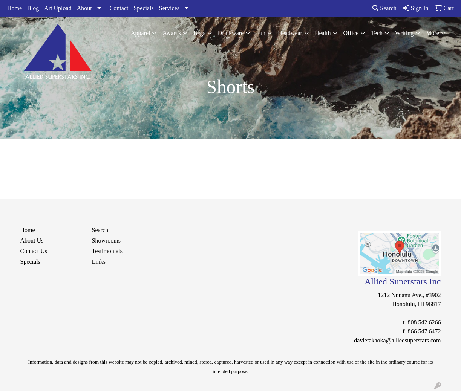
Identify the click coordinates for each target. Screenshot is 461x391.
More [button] (432, 33)
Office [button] (351, 33)
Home (14, 8)
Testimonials (107, 251)
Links (99, 261)
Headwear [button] (290, 33)
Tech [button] (377, 33)
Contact (119, 8)
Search (384, 8)
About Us (32, 240)
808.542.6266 (424, 322)
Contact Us (33, 251)
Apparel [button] (140, 33)
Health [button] (323, 33)
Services (169, 8)
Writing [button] (404, 33)
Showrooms (106, 240)
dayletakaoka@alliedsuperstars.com (397, 340)
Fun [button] (260, 33)
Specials (143, 8)
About (84, 8)
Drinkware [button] (231, 33)
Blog (33, 8)
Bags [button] (199, 33)
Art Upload (57, 8)
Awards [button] (171, 33)
